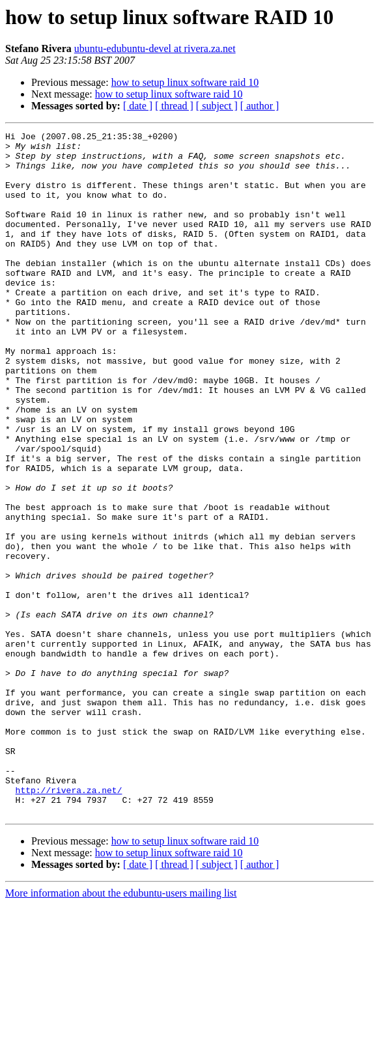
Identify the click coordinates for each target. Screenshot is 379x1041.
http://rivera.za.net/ (69, 922)
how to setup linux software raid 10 (185, 82)
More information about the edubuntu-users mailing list (121, 1029)
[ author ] (259, 105)
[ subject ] (217, 105)
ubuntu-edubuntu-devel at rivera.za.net (155, 48)
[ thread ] (174, 105)
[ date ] (137, 105)
